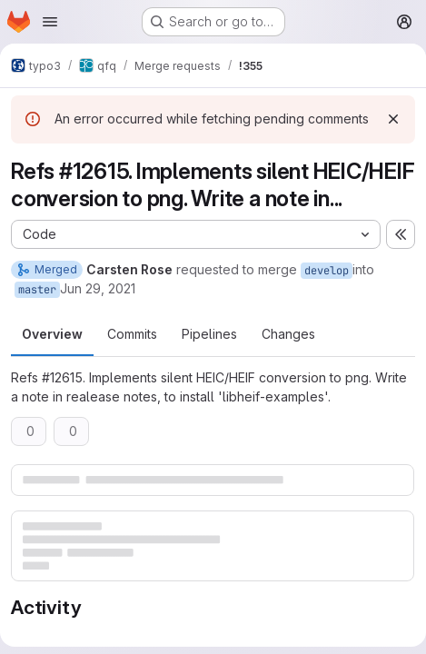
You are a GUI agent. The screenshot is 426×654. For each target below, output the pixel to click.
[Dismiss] (393, 119)
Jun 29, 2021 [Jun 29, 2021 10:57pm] (97, 288)
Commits (132, 334)
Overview (52, 334)
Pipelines (209, 334)
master (37, 289)
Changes (288, 334)
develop (326, 270)
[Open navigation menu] (49, 21)
